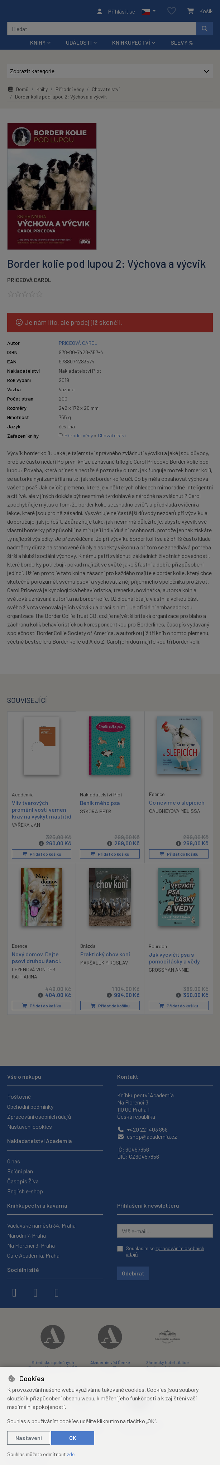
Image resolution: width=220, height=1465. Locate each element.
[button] (149, 12)
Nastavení (28, 1437)
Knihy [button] (38, 44)
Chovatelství (106, 91)
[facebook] (14, 1292)
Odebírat (133, 1273)
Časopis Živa (23, 1181)
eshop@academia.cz (147, 1136)
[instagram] (35, 1292)
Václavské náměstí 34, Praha (41, 1225)
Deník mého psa (100, 804)
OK (72, 1437)
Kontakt (127, 1076)
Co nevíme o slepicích (177, 804)
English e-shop (25, 1191)
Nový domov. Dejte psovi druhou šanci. (36, 965)
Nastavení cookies (29, 1126)
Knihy (42, 91)
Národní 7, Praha (26, 1235)
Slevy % (182, 44)
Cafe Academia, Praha (33, 1255)
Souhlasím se (165, 1251)
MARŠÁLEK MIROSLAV (104, 971)
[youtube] (56, 1292)
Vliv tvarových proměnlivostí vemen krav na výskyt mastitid (39, 815)
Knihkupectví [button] (131, 44)
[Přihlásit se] (115, 12)
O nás (13, 1161)
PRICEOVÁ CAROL (29, 281)
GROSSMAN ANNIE (169, 978)
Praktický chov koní (105, 962)
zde (71, 1454)
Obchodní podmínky (30, 1106)
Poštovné (19, 1096)
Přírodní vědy (70, 91)
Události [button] (79, 44)
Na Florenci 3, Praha (31, 1245)
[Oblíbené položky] (172, 12)
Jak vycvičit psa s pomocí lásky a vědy (174, 966)
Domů (18, 91)
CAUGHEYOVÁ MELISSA (174, 813)
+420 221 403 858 (142, 1129)
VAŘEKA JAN (26, 833)
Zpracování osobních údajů (39, 1116)
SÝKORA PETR (95, 813)
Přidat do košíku (41, 862)
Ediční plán (20, 1171)
